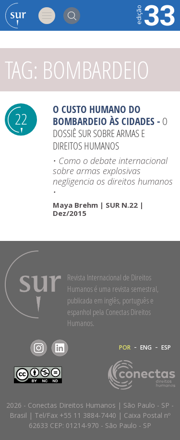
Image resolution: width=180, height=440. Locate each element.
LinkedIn (59, 347)
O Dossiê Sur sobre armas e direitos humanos (110, 133)
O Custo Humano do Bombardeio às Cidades (104, 115)
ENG (146, 348)
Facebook (17, 347)
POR (125, 348)
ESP (166, 348)
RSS (80, 347)
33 (155, 14)
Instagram (38, 347)
